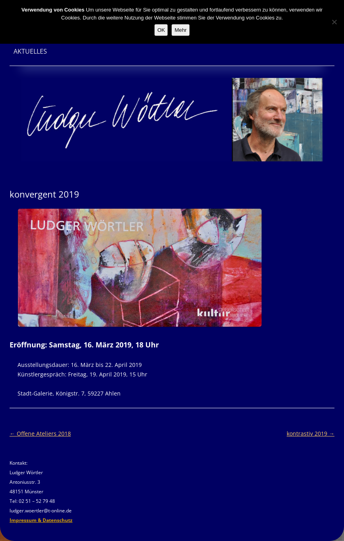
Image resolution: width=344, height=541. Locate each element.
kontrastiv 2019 (310, 433)
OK (161, 30)
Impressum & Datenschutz (41, 520)
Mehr (180, 30)
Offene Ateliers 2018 (40, 433)
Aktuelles (30, 51)
